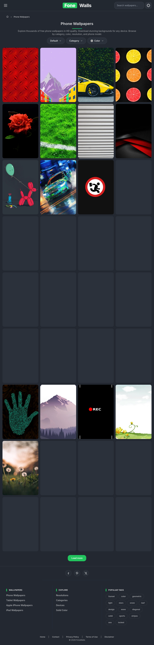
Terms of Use (92, 637)
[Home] (7, 16)
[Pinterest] (77, 573)
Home (42, 637)
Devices (60, 605)
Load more (77, 558)
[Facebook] (68, 573)
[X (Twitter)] (86, 573)
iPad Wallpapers (14, 610)
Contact (55, 637)
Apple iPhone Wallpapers (19, 605)
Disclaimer (109, 637)
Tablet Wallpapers (15, 600)
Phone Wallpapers (15, 595)
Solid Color (62, 610)
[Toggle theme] (148, 5)
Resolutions (62, 595)
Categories (62, 600)
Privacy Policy (72, 637)
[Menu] (5, 5)
